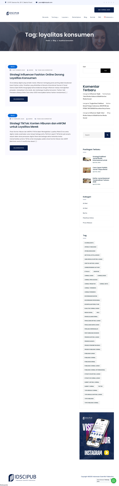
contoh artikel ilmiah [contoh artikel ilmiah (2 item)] (92, 263)
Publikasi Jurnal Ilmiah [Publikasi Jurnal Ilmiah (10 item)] (92, 365)
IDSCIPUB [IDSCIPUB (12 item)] (96, 271)
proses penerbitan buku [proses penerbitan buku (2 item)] (92, 345)
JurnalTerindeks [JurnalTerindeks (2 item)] (90, 292)
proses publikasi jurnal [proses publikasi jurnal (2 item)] (92, 349)
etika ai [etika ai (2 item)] (87, 271)
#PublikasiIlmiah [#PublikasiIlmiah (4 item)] (90, 251)
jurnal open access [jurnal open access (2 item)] (91, 279)
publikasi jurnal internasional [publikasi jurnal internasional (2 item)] (95, 370)
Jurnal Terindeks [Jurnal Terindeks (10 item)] (90, 288)
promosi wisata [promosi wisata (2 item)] (89, 341)
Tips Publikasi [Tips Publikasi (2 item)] (89, 398)
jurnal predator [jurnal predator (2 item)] (90, 283)
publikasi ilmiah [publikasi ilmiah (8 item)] (90, 353)
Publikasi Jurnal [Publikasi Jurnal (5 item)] (90, 357)
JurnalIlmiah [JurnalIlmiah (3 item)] (102, 275)
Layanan (65, 17)
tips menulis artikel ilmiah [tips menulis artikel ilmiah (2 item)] (93, 394)
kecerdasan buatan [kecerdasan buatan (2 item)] (91, 296)
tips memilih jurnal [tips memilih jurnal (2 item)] (91, 390)
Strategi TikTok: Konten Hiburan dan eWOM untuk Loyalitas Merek (38, 125)
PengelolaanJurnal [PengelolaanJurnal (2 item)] (91, 316)
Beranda (45, 17)
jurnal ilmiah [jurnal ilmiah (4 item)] (89, 275)
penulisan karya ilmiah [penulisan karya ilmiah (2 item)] (92, 324)
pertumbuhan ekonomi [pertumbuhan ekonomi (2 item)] (92, 333)
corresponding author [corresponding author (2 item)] (92, 267)
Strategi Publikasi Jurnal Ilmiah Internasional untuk (100, 158)
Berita (85, 213)
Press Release (87, 223)
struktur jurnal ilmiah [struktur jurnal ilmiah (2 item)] (92, 378)
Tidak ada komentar (43, 70)
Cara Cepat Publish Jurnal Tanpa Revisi (100, 168)
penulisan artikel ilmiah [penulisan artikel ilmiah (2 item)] (92, 320)
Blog (85, 17)
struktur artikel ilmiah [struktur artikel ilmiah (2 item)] (92, 374)
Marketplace (76, 17)
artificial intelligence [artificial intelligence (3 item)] (92, 255)
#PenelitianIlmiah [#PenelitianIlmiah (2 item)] (90, 247)
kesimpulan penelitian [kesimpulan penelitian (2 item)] (92, 304)
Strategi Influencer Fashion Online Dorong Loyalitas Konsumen (37, 76)
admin (30, 70)
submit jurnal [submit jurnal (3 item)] (89, 386)
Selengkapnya (18, 99)
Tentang (54, 17)
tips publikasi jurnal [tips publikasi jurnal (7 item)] (91, 402)
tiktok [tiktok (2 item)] (100, 386)
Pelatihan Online (88, 218)
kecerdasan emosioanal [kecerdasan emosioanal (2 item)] (92, 300)
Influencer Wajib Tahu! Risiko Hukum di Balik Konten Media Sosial (94, 96)
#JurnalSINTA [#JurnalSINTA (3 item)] (89, 242)
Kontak (92, 17)
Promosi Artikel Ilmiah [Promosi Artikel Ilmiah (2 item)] (92, 337)
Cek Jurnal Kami (104, 10)
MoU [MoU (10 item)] (98, 312)
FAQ (99, 17)
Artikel (85, 203)
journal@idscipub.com (44, 2)
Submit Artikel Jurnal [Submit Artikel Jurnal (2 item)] (92, 382)
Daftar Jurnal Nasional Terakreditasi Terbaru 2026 (101, 180)
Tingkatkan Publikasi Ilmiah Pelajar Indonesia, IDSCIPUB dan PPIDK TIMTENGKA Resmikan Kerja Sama (96, 106)
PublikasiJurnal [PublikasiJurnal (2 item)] (90, 361)
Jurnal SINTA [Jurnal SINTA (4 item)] (104, 283)
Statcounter (4, 485)
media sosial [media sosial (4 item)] (89, 312)
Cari (84, 67)
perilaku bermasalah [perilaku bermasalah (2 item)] (91, 329)
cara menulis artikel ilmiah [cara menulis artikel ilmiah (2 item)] (93, 259)
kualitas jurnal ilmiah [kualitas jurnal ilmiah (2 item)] (92, 308)
